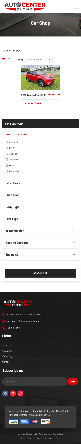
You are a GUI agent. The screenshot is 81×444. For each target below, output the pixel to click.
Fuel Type (40, 219)
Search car (40, 273)
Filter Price (40, 183)
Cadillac (13, 153)
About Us (7, 345)
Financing (7, 356)
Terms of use (25, 438)
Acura (13, 142)
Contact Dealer (33, 103)
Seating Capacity (40, 242)
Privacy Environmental (43, 438)
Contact (6, 361)
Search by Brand (40, 134)
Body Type (40, 207)
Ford (11, 165)
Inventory (7, 350)
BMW (11, 147)
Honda (14, 171)
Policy (58, 438)
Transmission (40, 230)
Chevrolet (14, 159)
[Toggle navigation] (76, 6)
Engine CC (40, 254)
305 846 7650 (11, 327)
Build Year (40, 195)
